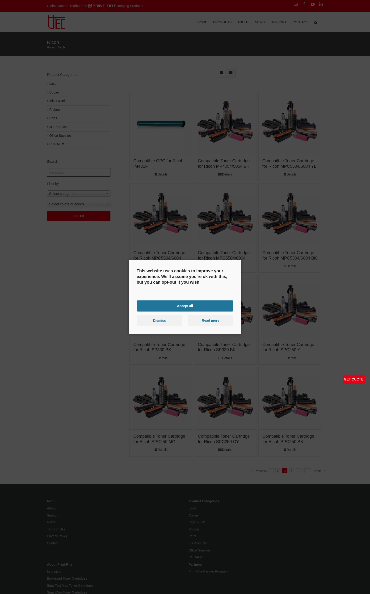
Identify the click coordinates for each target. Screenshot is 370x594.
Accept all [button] (185, 306)
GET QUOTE (353, 379)
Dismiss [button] (159, 320)
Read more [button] (210, 320)
